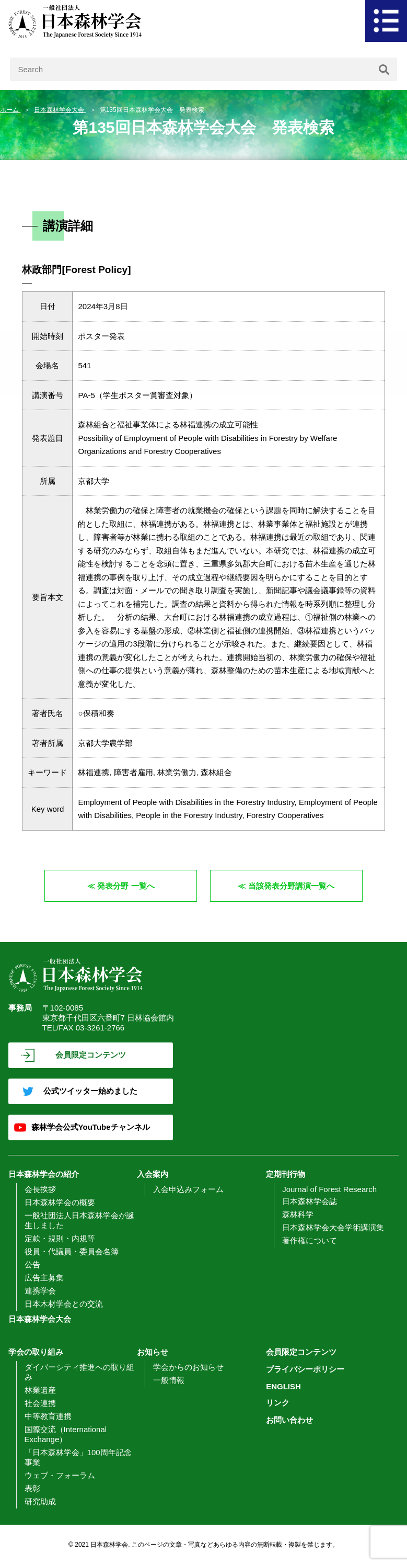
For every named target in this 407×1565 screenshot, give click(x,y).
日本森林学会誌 (309, 1201)
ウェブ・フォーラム (60, 1475)
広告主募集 (44, 1277)
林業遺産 (40, 1390)
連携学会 (40, 1290)
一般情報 (168, 1380)
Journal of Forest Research (329, 1189)
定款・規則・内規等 (60, 1238)
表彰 (32, 1488)
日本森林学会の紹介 (43, 1174)
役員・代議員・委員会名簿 (72, 1251)
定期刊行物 (285, 1174)
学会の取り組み (35, 1351)
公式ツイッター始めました (90, 1090)
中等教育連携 (48, 1416)
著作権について (309, 1240)
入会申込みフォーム (188, 1189)
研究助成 (40, 1501)
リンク (277, 1402)
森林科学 (297, 1214)
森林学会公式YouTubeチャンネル (90, 1126)
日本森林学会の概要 (60, 1202)
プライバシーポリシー (305, 1369)
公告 (32, 1264)
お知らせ (152, 1351)
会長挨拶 (40, 1189)
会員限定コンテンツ (90, 1054)
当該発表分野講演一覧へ (291, 885)
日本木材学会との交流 (64, 1303)
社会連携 (40, 1403)
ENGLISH (283, 1386)
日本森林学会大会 (60, 110)
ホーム (10, 110)
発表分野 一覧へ (125, 885)
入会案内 (152, 1174)
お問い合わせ (289, 1419)
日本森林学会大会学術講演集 (333, 1227)
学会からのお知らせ (188, 1367)
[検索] (384, 69)
